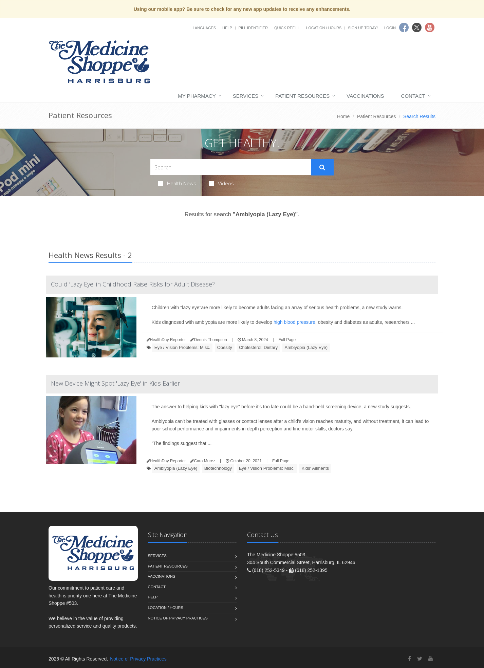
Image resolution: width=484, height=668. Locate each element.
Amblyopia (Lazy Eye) (306, 347)
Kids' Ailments (315, 468)
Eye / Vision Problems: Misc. (182, 347)
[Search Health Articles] (230, 167)
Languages (204, 28)
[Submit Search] (322, 167)
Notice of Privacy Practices (178, 618)
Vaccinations (365, 96)
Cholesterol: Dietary (258, 347)
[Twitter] (419, 659)
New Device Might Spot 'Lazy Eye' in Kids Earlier (115, 383)
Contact (413, 96)
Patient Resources (302, 96)
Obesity (224, 347)
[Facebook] (409, 659)
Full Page (287, 339)
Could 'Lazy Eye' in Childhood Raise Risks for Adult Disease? (133, 284)
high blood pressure (294, 322)
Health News (177, 183)
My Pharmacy (197, 96)
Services (246, 96)
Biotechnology (218, 468)
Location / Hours (323, 28)
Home (343, 116)
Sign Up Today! (363, 28)
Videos (221, 183)
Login (390, 28)
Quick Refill (287, 28)
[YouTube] (430, 659)
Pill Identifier (253, 28)
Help (227, 28)
